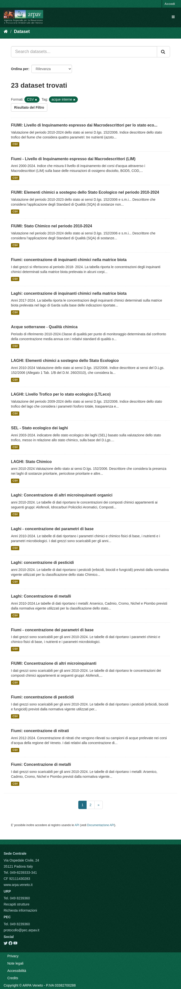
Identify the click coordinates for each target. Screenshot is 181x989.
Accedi (169, 4)
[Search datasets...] (84, 51)
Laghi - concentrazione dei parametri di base (52, 529)
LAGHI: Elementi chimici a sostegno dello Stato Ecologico (65, 360)
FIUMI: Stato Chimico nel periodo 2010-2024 (51, 226)
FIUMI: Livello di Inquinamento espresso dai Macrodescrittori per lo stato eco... (84, 125)
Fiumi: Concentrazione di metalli (41, 764)
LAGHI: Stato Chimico (31, 462)
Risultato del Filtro (29, 107)
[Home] (6, 31)
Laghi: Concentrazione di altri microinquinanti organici (61, 495)
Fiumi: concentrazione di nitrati (40, 731)
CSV (15, 144)
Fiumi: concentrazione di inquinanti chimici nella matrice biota (69, 260)
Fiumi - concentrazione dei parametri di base (52, 630)
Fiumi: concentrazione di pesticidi (42, 697)
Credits (12, 978)
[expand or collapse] (173, 17)
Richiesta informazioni (20, 910)
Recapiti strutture (17, 904)
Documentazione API (100, 825)
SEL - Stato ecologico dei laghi (39, 428)
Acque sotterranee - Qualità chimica (44, 327)
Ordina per (19, 69)
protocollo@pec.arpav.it (21, 930)
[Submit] (163, 51)
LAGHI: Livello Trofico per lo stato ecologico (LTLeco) (61, 394)
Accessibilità (16, 971)
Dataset (22, 31)
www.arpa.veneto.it (18, 885)
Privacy (13, 956)
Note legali (15, 963)
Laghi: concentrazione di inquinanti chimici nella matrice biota (69, 293)
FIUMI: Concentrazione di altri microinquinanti (53, 663)
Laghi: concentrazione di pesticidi (42, 562)
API (77, 825)
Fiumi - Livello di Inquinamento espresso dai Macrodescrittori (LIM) (73, 159)
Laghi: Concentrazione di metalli (41, 596)
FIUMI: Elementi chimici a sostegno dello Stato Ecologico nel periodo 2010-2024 (85, 192)
